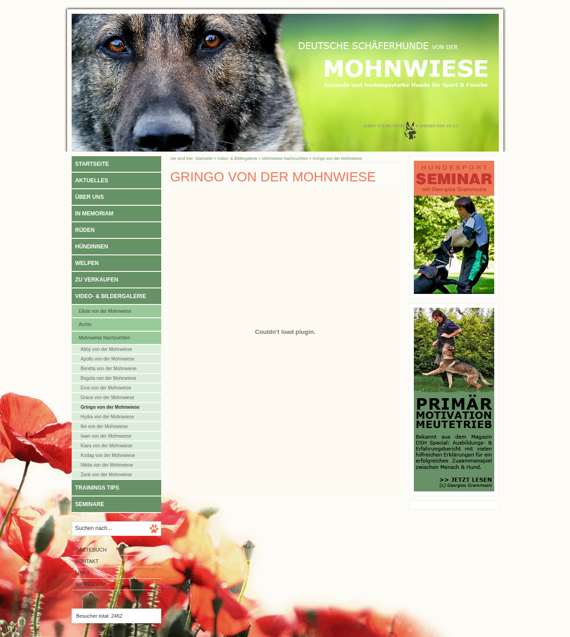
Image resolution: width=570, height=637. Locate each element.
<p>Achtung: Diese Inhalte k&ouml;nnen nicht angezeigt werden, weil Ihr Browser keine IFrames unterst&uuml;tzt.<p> (285, 340)
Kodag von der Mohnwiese (108, 455)
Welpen (87, 263)
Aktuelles (91, 180)
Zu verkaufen (97, 279)
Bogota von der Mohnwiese (108, 378)
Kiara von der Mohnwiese (107, 445)
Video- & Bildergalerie (111, 296)
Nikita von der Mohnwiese (107, 465)
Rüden (85, 230)
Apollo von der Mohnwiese (108, 358)
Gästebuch (91, 549)
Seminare (89, 504)
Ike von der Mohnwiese (104, 426)
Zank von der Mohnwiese (106, 474)
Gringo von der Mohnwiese (110, 407)
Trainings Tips (97, 488)
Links (82, 572)
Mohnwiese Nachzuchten (104, 337)
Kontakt (87, 561)
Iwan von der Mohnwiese (106, 436)
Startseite (92, 164)
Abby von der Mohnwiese (106, 349)
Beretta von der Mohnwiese (109, 368)
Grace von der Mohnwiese (108, 397)
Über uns (89, 197)
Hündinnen (91, 246)
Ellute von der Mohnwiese (105, 311)
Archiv (85, 324)
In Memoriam (94, 213)
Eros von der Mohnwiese (106, 387)
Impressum (90, 584)
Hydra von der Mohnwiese (107, 416)
